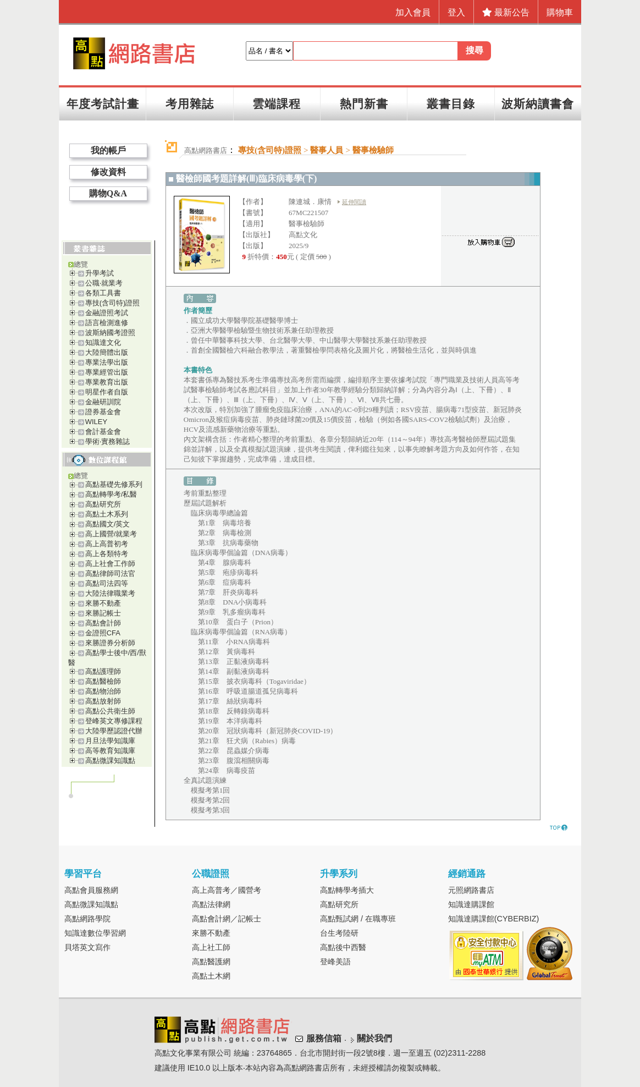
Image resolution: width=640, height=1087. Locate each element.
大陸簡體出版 (106, 352)
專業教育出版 (106, 382)
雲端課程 (276, 103)
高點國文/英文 (107, 524)
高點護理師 (103, 671)
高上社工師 (211, 947)
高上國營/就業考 (111, 534)
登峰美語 (335, 961)
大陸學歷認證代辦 (113, 731)
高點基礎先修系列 (113, 484)
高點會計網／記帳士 (226, 918)
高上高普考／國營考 (226, 890)
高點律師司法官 (110, 573)
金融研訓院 (103, 402)
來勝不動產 (103, 603)
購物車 (560, 12)
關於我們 (374, 1038)
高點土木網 (211, 975)
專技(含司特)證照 (112, 303)
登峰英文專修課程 (113, 721)
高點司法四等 (106, 583)
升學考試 (99, 273)
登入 (456, 12)
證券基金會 (103, 412)
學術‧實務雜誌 (107, 441)
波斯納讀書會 (537, 103)
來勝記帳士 (103, 613)
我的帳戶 (108, 150)
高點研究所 (103, 504)
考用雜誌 (189, 103)
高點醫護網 (211, 961)
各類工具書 (103, 293)
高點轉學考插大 (347, 890)
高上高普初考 (106, 544)
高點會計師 (103, 623)
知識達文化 (103, 342)
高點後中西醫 (343, 947)
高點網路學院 (87, 918)
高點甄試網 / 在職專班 (358, 918)
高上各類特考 (106, 554)
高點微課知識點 (110, 760)
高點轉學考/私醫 (111, 494)
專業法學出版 (106, 362)
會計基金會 (103, 431)
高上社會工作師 (110, 563)
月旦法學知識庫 (110, 741)
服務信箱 (323, 1038)
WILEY (96, 422)
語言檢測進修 (106, 323)
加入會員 (413, 12)
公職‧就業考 (104, 283)
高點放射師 (103, 701)
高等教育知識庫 (110, 750)
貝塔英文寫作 (87, 947)
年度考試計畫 (103, 103)
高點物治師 (103, 691)
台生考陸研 (339, 933)
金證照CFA (102, 633)
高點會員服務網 (91, 890)
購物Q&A (108, 193)
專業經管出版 (106, 372)
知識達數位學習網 (95, 933)
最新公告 (505, 12)
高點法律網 (211, 904)
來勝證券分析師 (110, 643)
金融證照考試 (106, 313)
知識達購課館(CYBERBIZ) (493, 918)
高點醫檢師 (103, 681)
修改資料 (108, 172)
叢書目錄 (451, 103)
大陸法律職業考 (110, 593)
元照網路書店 (471, 890)
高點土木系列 (106, 514)
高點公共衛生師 (110, 711)
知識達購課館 (471, 904)
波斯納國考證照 (110, 332)
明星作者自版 (106, 392)
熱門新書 (364, 103)
